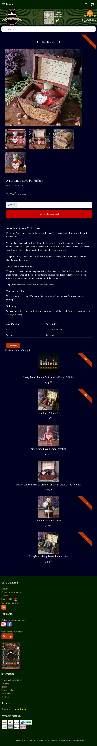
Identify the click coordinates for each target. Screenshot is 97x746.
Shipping (18, 314)
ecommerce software (55, 740)
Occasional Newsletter (11, 631)
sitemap (40, 740)
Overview (13, 345)
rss (45, 740)
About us (5, 589)
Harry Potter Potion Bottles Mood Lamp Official (48, 377)
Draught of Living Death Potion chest (49, 556)
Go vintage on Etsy (10, 603)
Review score (7, 709)
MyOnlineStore (78, 740)
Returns (5, 687)
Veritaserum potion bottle (48, 520)
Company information (11, 592)
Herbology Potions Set (48, 413)
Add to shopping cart (49, 214)
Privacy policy (8, 690)
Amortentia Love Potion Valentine (48, 449)
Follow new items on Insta (13, 620)
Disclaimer (6, 693)
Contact (5, 697)
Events (4, 595)
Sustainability (9, 599)
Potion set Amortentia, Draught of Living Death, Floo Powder (48, 484)
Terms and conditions (11, 680)
